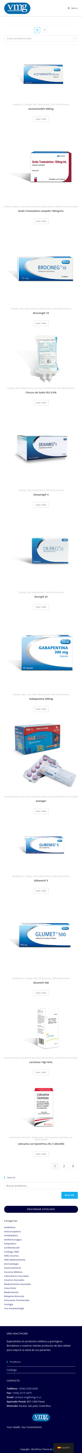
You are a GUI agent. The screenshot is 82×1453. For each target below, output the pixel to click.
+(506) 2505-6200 (28, 1388)
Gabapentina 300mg (41, 698)
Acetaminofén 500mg (40, 108)
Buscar (69, 1195)
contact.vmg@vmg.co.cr (27, 1397)
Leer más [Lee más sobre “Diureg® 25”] (41, 606)
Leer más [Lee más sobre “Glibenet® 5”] (41, 890)
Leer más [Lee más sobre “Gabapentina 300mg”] (41, 709)
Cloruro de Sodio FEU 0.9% (40, 392)
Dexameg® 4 (41, 494)
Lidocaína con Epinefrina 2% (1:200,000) (41, 1143)
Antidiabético (18, 876)
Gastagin (41, 801)
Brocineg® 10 (41, 313)
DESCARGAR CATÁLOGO (41, 1209)
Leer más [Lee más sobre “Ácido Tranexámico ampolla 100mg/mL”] (41, 221)
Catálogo (12, 1369)
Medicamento (44, 104)
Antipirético (18, 104)
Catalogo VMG (30, 104)
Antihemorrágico (11, 206)
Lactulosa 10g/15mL (41, 1062)
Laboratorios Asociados (30, 206)
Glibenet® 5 (41, 880)
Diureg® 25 (41, 596)
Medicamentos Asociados (66, 206)
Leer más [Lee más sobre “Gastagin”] (41, 811)
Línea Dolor (32, 694)
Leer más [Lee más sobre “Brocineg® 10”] (41, 323)
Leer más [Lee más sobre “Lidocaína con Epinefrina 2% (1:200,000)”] (41, 1154)
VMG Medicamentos (60, 104)
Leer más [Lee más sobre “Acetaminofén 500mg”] (41, 119)
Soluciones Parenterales (45, 388)
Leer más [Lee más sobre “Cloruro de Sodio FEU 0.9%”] (41, 402)
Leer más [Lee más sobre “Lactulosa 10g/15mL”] (41, 1072)
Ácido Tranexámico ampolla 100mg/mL (41, 211)
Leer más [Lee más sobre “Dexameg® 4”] (41, 504)
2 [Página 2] (64, 1166)
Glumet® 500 (41, 982)
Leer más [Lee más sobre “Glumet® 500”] (41, 992)
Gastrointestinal (32, 308)
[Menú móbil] (73, 8)
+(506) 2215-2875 (22, 1392)
